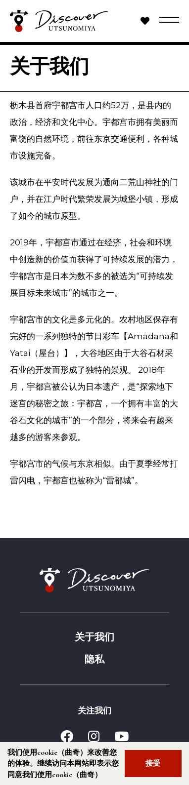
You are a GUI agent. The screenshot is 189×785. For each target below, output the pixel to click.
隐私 (94, 660)
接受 (152, 763)
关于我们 (94, 637)
